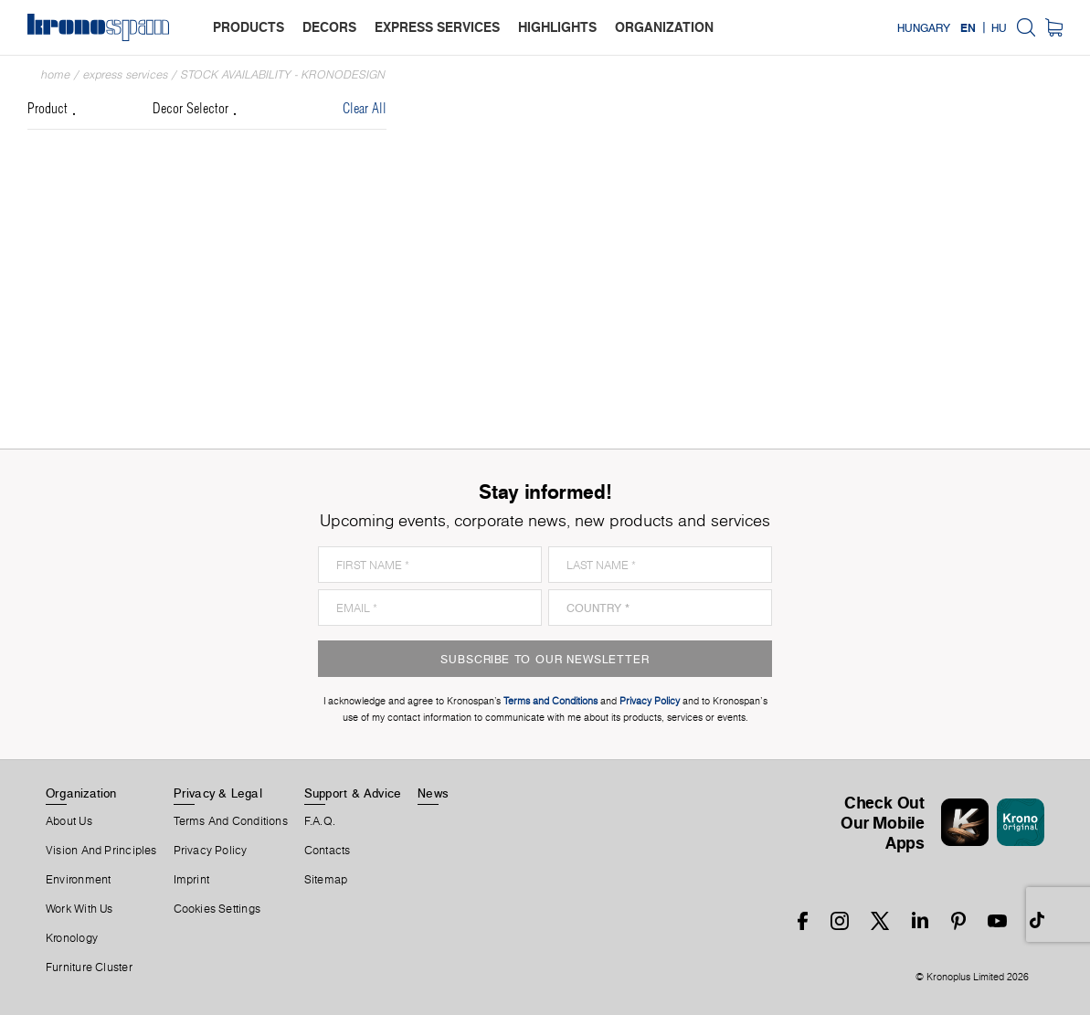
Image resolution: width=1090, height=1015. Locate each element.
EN (968, 27)
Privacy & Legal (218, 793)
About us (69, 821)
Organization (81, 793)
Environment (78, 879)
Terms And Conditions (231, 821)
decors (329, 27)
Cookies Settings (217, 909)
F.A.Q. (319, 821)
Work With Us (79, 909)
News (433, 793)
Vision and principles (101, 850)
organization (664, 27)
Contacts (327, 850)
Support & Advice (353, 793)
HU (999, 27)
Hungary (923, 27)
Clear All (364, 109)
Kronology (72, 938)
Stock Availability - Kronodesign (283, 74)
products (248, 27)
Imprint (192, 879)
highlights (557, 27)
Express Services (125, 74)
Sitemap (326, 879)
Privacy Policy (211, 850)
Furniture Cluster (89, 967)
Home (55, 74)
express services (437, 27)
